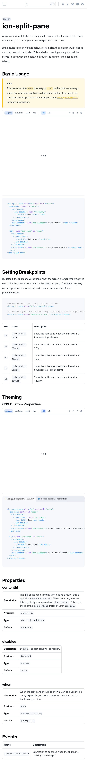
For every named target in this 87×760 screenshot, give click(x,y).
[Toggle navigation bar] (4, 4)
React (27, 113)
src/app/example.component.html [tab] (19, 499)
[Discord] (77, 4)
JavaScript (18, 113)
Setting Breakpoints (67, 97)
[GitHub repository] (82, 4)
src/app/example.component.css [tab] (52, 499)
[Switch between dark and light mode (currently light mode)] (68, 4)
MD (49, 113)
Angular (8, 113)
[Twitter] (72, 4)
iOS (43, 113)
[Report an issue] (81, 113)
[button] (63, 4)
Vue (34, 113)
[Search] (40, 4)
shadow (6, 19)
